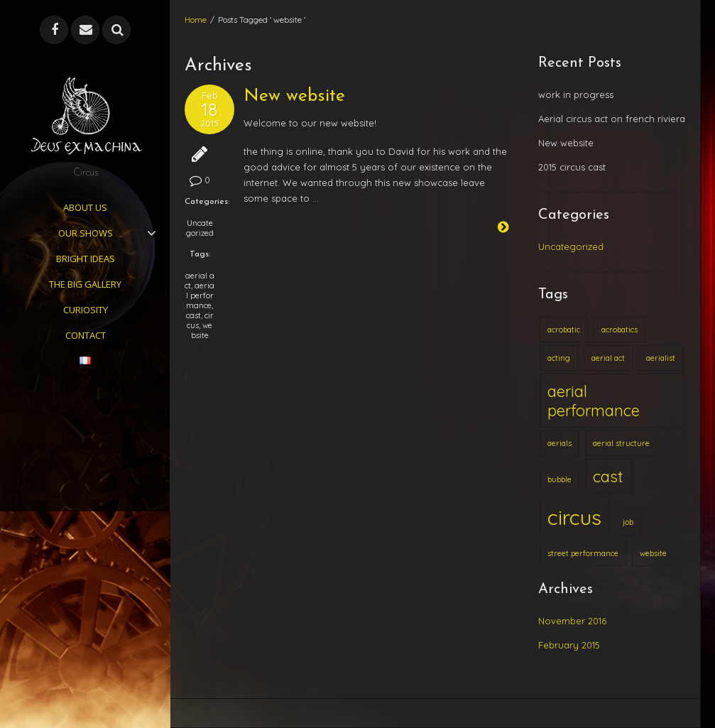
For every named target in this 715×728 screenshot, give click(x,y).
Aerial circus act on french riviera (611, 118)
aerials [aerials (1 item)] (559, 443)
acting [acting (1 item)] (558, 358)
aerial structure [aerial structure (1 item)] (621, 443)
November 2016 (572, 620)
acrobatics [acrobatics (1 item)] (619, 330)
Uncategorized (200, 228)
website (202, 330)
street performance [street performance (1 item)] (582, 553)
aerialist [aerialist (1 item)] (660, 358)
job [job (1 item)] (628, 522)
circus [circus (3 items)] (574, 517)
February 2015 (569, 645)
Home (196, 19)
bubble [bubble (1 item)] (559, 479)
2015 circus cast (572, 167)
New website (294, 96)
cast (193, 315)
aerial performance (200, 295)
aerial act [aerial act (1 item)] (608, 358)
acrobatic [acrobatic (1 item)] (563, 330)
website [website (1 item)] (653, 553)
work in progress (575, 94)
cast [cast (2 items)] (608, 476)
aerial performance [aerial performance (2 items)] (593, 400)
